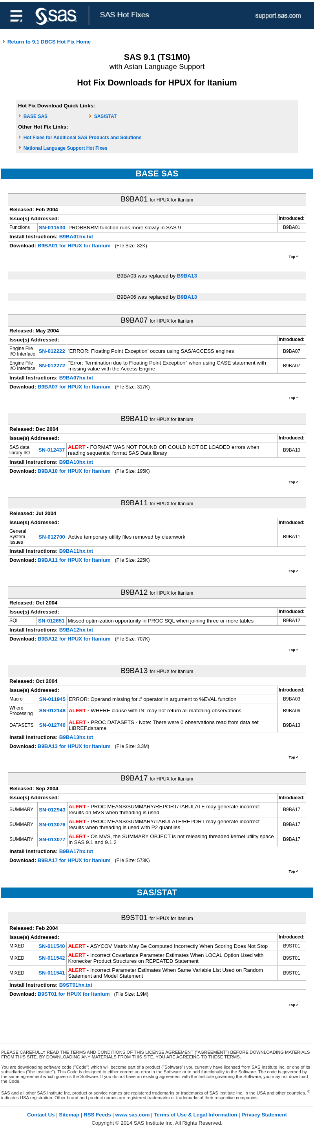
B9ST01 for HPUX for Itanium (74, 994)
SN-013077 (52, 839)
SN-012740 (52, 725)
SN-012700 (51, 537)
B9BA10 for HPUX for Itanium (74, 471)
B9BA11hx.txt (76, 551)
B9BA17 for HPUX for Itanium (74, 860)
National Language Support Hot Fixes (66, 148)
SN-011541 (51, 973)
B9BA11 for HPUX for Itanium (74, 560)
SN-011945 (52, 699)
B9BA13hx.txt (76, 737)
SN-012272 (51, 365)
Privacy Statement (264, 1115)
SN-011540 (51, 946)
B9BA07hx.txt (76, 378)
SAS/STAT (105, 116)
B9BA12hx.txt (76, 630)
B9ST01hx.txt (75, 985)
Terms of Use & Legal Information (195, 1115)
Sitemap (69, 1115)
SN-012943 (52, 810)
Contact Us (41, 1115)
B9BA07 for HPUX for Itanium (74, 387)
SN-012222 (51, 351)
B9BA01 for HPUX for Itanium (74, 246)
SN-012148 (52, 710)
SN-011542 (51, 958)
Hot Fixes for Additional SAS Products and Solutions (83, 137)
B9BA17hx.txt (76, 851)
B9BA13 (187, 276)
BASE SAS (35, 116)
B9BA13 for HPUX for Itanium (74, 746)
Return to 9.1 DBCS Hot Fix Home (46, 42)
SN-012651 (51, 621)
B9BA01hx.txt (76, 237)
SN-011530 (52, 228)
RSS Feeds (97, 1115)
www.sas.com (132, 1115)
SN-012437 (51, 450)
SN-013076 (52, 825)
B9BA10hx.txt (76, 462)
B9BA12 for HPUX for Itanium (74, 639)
